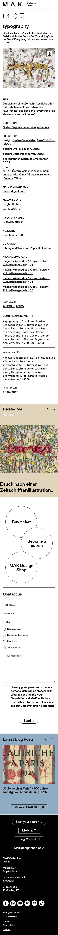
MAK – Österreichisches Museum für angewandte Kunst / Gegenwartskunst (27, 172)
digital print (18, 191)
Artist (8, 414)
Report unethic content (18, 635)
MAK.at (29, 830)
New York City (46, 140)
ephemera (43, 127)
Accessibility (9, 925)
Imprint (6, 920)
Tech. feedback (14, 647)
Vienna (8, 178)
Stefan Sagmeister (24, 140)
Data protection (10, 916)
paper (6, 191)
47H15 (20, 306)
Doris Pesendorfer (23, 154)
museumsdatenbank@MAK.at (14, 879)
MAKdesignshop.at (29, 848)
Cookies (6, 929)
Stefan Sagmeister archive (19, 127)
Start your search (29, 821)
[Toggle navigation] (51, 4)
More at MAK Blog (29, 807)
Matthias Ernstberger (34, 159)
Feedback (12, 641)
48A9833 (9, 306)
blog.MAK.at (29, 839)
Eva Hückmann (21, 149)
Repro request (14, 629)
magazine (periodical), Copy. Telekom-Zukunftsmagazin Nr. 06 (26, 262)
